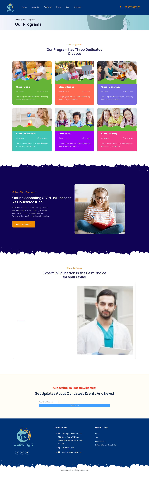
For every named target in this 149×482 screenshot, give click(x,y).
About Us (34, 7)
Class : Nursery (109, 134)
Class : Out (64, 134)
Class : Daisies (66, 87)
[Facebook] (17, 460)
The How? (47, 7)
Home (23, 7)
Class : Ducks (23, 87)
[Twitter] (27, 460)
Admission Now (23, 225)
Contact (75, 7)
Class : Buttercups (110, 87)
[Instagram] (22, 460)
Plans (57, 7)
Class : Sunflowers (25, 134)
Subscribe (74, 413)
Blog (66, 7)
